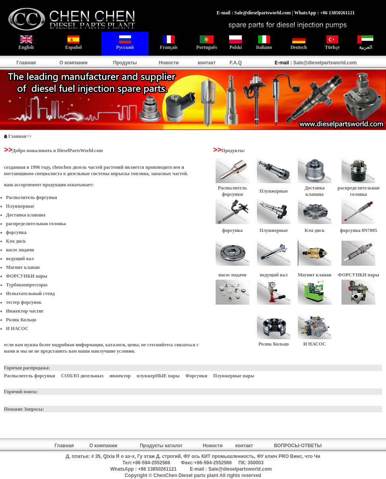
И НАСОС (17, 328)
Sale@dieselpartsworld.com (325, 63)
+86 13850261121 (157, 469)
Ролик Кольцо (21, 320)
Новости (169, 63)
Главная (26, 63)
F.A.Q (236, 63)
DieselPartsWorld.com (80, 150)
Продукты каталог (161, 445)
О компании (74, 63)
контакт (207, 63)
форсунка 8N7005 (358, 230)
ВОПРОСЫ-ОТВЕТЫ (298, 445)
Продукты (125, 63)
